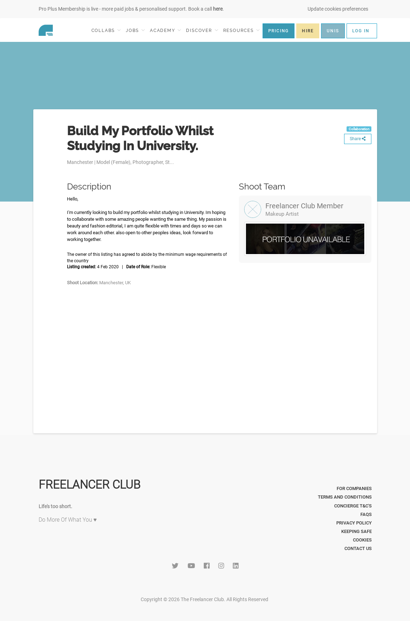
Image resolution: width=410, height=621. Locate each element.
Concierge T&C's (353, 506)
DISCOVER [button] (202, 30)
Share (358, 138)
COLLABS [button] (106, 30)
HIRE (308, 30)
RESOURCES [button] (241, 30)
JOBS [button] (135, 30)
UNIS (333, 30)
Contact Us (358, 548)
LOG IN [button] (361, 30)
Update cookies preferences (338, 9)
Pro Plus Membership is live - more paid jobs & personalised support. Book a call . (131, 9)
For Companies (354, 488)
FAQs (366, 514)
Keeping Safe (356, 531)
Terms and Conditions (345, 497)
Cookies (362, 540)
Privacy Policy (354, 523)
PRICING (278, 30)
